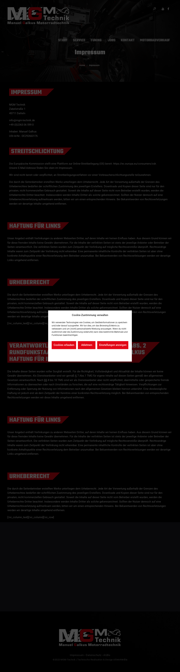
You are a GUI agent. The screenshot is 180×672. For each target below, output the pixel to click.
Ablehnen (86, 345)
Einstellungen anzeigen (112, 345)
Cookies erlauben (64, 345)
